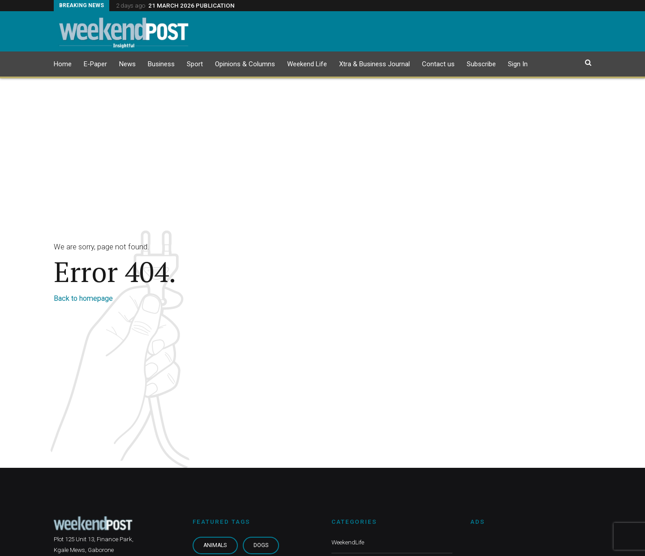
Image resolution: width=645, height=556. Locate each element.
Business (161, 64)
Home (63, 64)
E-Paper (95, 64)
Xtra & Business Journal (374, 64)
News (127, 64)
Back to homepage (83, 298)
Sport (195, 64)
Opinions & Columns (245, 64)
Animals (215, 545)
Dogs (261, 545)
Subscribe (481, 64)
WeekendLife (347, 542)
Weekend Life (307, 64)
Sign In (518, 64)
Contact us (438, 64)
